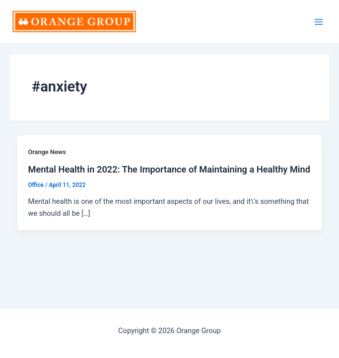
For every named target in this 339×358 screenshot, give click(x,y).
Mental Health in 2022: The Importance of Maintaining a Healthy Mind (169, 169)
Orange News (47, 152)
